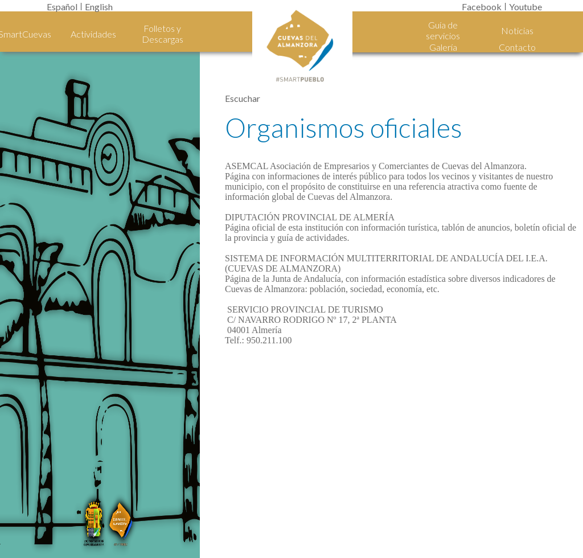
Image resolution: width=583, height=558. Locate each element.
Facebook (482, 6)
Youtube (525, 6)
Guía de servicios (443, 30)
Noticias (517, 30)
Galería (443, 47)
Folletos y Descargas (162, 33)
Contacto (517, 47)
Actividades (93, 33)
